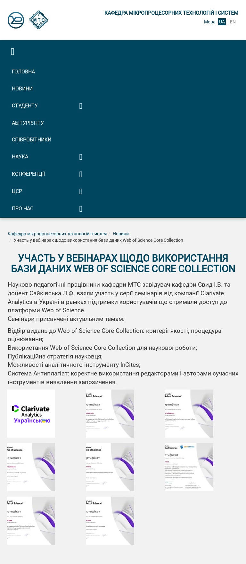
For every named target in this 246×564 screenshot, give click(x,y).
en (233, 21)
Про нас (22, 209)
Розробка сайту (118, 550)
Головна (23, 72)
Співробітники (31, 140)
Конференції (28, 174)
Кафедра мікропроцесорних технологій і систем (57, 233)
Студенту (25, 106)
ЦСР (17, 191)
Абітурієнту (28, 123)
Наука (20, 157)
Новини (22, 89)
